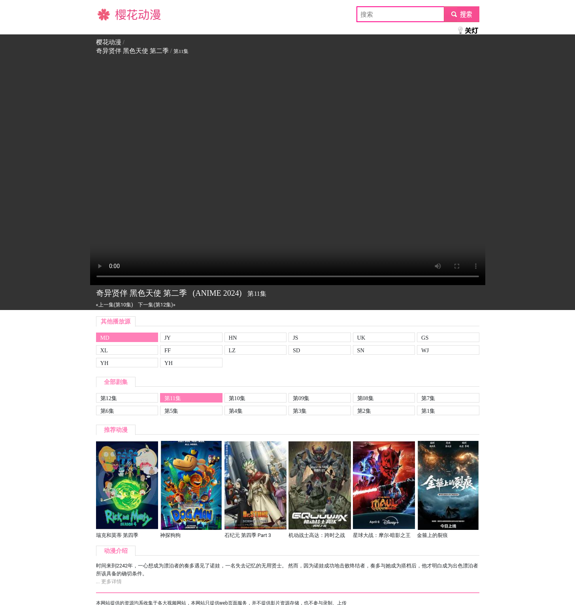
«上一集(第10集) (114, 305)
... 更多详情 (109, 581)
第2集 (364, 411)
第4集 (236, 411)
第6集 (107, 411)
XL (104, 350)
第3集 (300, 411)
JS (295, 338)
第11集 (172, 398)
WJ (425, 350)
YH (104, 363)
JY (167, 338)
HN (233, 338)
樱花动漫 (108, 14)
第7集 (428, 398)
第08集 (365, 398)
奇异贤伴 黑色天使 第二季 (132, 50)
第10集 (237, 398)
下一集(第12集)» (156, 305)
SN (360, 350)
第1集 (428, 411)
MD (104, 338)
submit (461, 14)
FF (167, 350)
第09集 (301, 398)
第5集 (171, 411)
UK (361, 338)
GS (424, 338)
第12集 (108, 398)
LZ (232, 350)
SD (296, 350)
